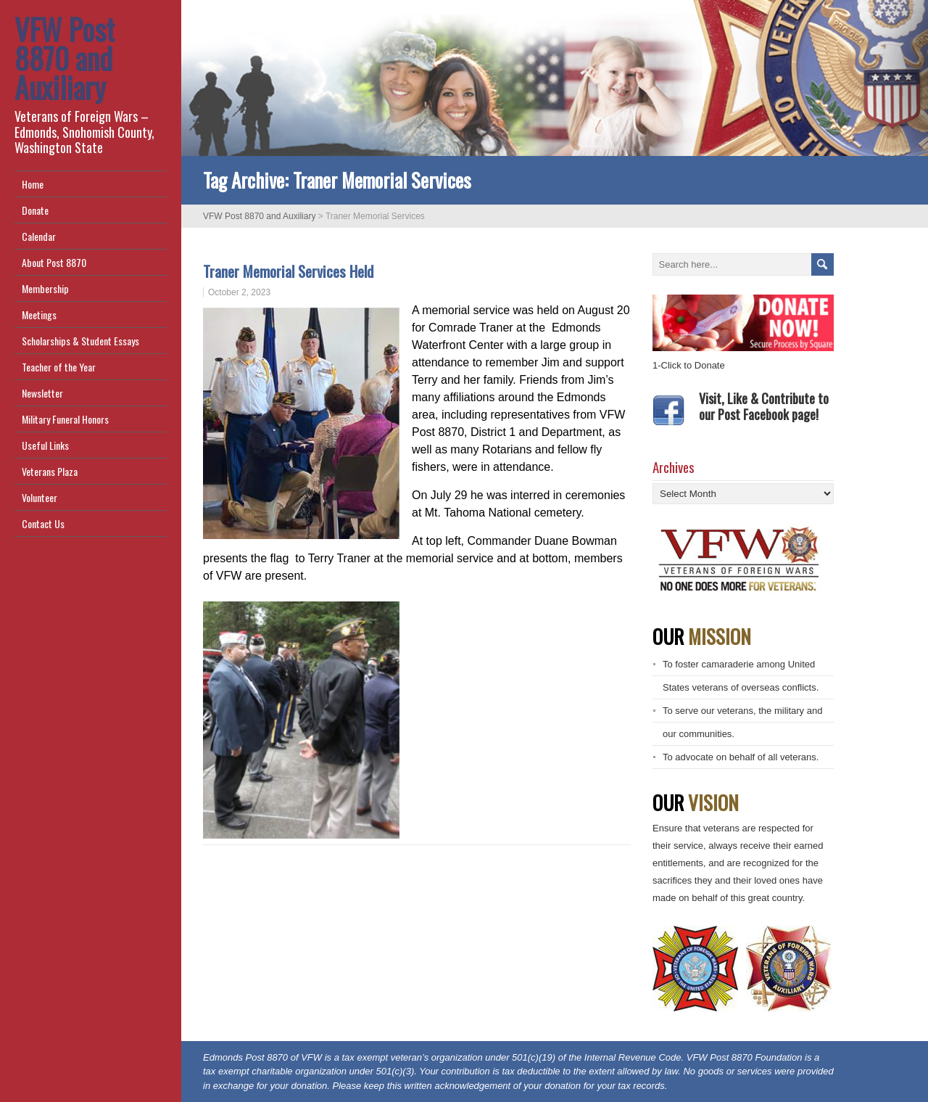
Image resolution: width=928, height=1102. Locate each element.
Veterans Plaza (50, 471)
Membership (45, 288)
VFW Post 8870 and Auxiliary (64, 58)
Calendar (39, 236)
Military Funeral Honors (65, 419)
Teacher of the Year (59, 366)
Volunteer (39, 497)
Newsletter (42, 392)
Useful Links (45, 445)
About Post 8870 (54, 262)
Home (33, 184)
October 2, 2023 (239, 292)
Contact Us (43, 523)
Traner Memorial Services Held (293, 271)
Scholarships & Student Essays (80, 340)
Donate (35, 210)
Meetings (39, 314)
